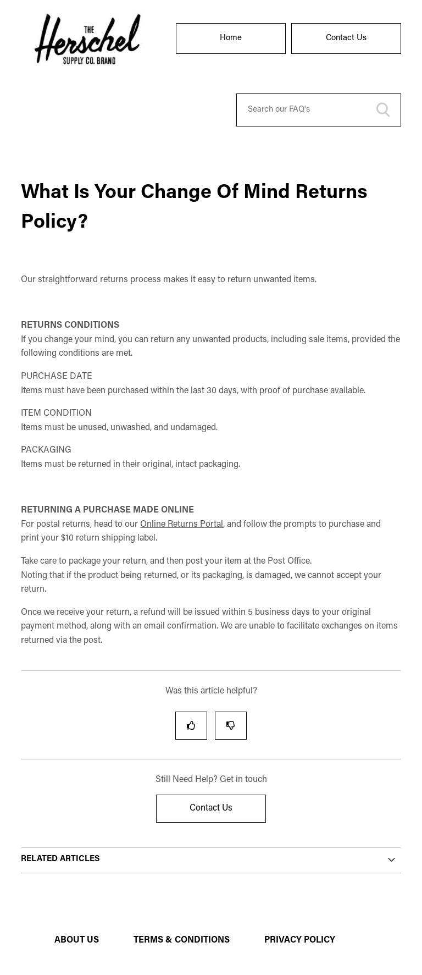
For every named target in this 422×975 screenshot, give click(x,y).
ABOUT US (76, 940)
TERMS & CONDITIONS (182, 940)
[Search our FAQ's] (318, 109)
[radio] (191, 726)
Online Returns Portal (181, 524)
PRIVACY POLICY (299, 940)
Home (231, 38)
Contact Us (346, 38)
